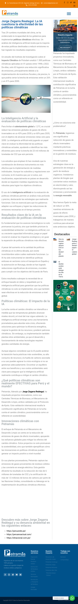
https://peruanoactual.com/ (19, 534)
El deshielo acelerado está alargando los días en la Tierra (62, 269)
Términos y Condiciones (64, 600)
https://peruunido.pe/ (16, 531)
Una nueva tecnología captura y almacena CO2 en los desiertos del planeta (62, 247)
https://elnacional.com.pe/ (19, 538)
